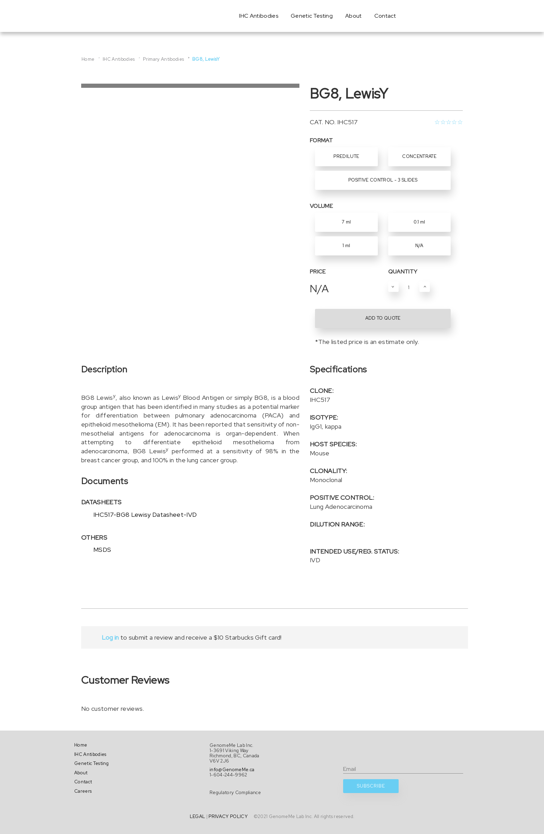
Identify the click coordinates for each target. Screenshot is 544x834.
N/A (419, 245)
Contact (385, 15)
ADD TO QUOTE (383, 318)
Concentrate (419, 156)
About (353, 15)
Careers (83, 791)
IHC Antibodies (258, 15)
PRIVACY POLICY (228, 816)
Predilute (346, 156)
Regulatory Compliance (235, 792)
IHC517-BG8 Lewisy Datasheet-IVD (145, 515)
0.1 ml (419, 222)
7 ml (346, 222)
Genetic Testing (312, 15)
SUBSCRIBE (371, 786)
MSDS (102, 550)
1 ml (346, 245)
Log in (110, 637)
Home (88, 59)
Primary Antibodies (163, 59)
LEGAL (197, 816)
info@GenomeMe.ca (232, 770)
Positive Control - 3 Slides (382, 180)
